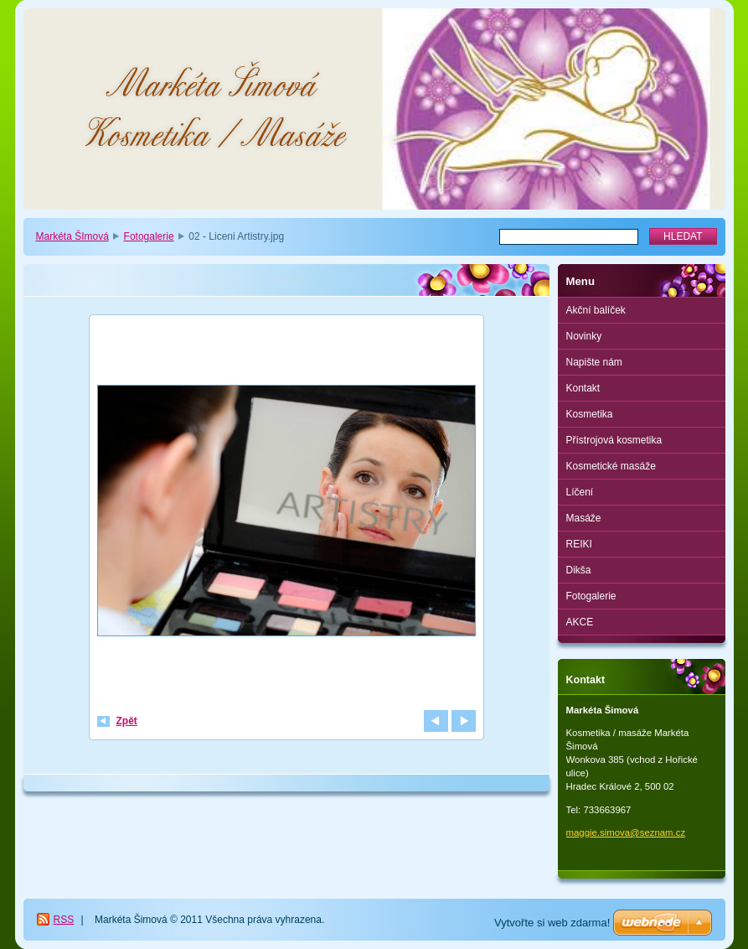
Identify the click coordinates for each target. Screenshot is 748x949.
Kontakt (583, 388)
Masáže (583, 518)
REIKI (579, 544)
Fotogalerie (149, 236)
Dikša (578, 570)
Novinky (584, 336)
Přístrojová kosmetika (614, 440)
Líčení (580, 492)
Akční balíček (596, 310)
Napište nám (594, 362)
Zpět (126, 721)
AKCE (580, 622)
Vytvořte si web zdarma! (552, 922)
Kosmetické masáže (611, 466)
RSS (64, 920)
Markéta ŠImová (72, 236)
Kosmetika (589, 414)
